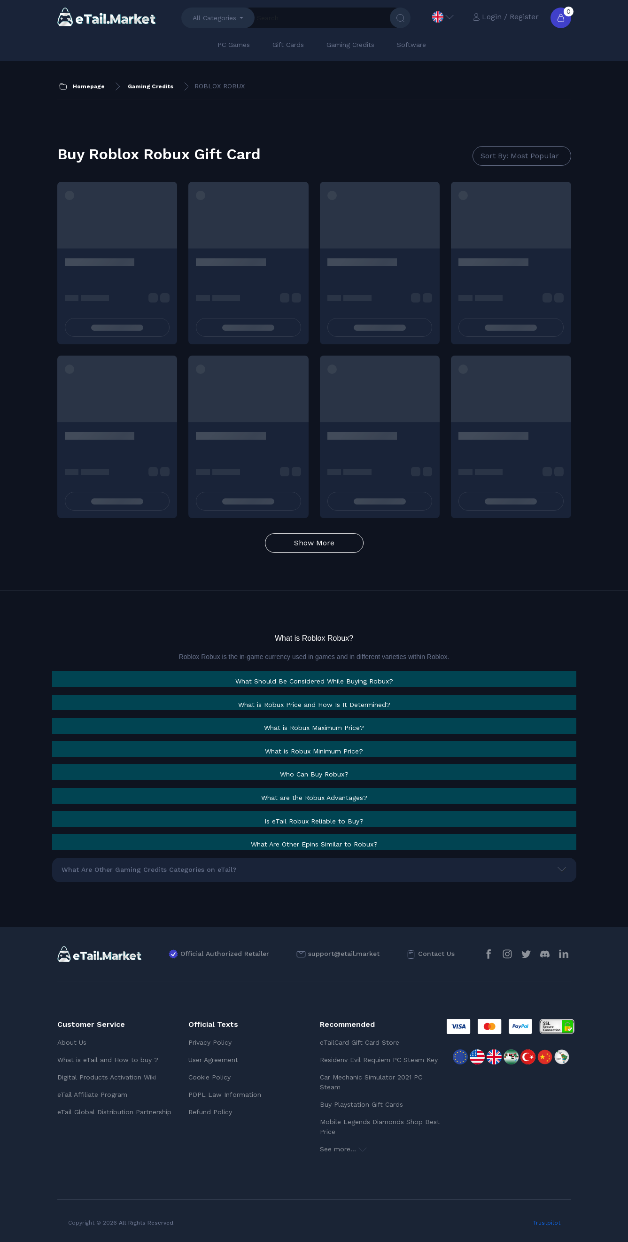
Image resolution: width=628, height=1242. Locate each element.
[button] (314, 681)
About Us (71, 1042)
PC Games (233, 44)
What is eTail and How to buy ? (107, 1059)
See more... (343, 1149)
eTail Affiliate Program (92, 1094)
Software (411, 44)
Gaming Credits (350, 44)
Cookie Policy (209, 1077)
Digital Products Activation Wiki (106, 1077)
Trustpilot (546, 1222)
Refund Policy (210, 1112)
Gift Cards (288, 44)
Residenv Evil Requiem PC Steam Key (379, 1059)
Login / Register (506, 16)
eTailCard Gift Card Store (359, 1042)
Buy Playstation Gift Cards (361, 1104)
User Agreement (213, 1059)
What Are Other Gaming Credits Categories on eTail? (149, 869)
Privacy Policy (210, 1042)
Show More (314, 542)
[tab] (314, 679)
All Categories (214, 18)
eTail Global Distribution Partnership (114, 1112)
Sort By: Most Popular (520, 155)
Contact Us (436, 953)
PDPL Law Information (224, 1094)
